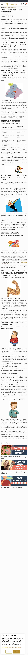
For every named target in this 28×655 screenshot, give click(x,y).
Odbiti (9, 651)
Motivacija (7, 7)
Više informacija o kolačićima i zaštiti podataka (11, 647)
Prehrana (11, 7)
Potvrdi (16, 651)
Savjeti (14, 7)
